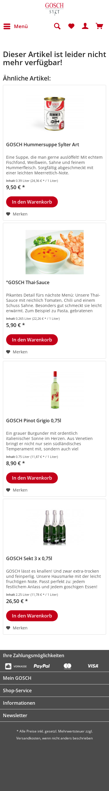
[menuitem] (15, 26)
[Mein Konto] (85, 26)
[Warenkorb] (100, 26)
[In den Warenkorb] (32, 201)
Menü (15, 26)
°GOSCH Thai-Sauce (27, 283)
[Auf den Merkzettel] (17, 214)
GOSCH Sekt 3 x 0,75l (29, 559)
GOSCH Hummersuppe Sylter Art (42, 145)
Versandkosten (28, 738)
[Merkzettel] (71, 26)
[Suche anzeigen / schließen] (57, 26)
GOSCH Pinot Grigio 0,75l (33, 421)
